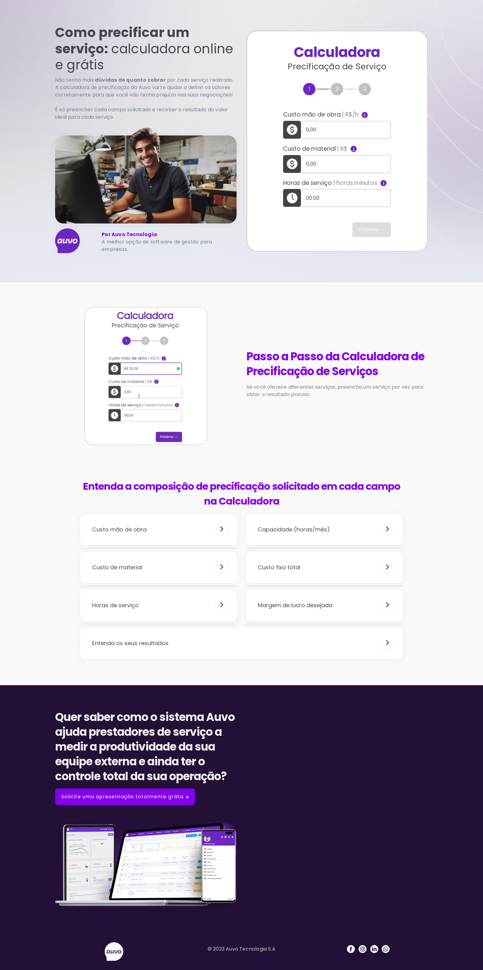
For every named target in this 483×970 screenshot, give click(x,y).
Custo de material (315, 149)
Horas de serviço (330, 183)
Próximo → (372, 229)
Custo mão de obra (321, 115)
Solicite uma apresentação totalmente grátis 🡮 (125, 796)
